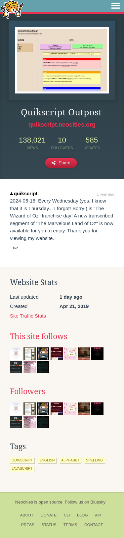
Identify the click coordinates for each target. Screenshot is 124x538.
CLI (67, 515)
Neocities (24, 502)
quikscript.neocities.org (62, 124)
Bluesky (97, 502)
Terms (70, 524)
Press (27, 524)
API (98, 515)
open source (50, 502)
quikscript (23, 193)
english (47, 460)
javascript (22, 468)
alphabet (70, 460)
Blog (82, 515)
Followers (27, 391)
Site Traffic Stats (28, 316)
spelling (94, 460)
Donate (49, 515)
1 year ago (105, 194)
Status (49, 524)
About (27, 515)
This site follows (38, 336)
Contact (93, 524)
